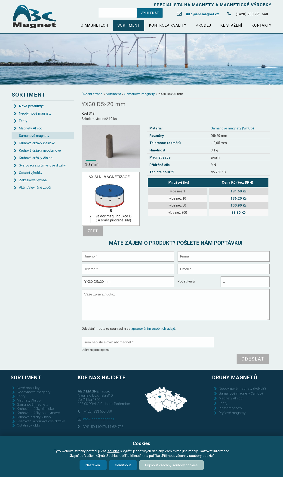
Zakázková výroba (33, 180)
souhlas (114, 451)
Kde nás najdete (102, 377)
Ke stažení (231, 25)
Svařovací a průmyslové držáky (42, 165)
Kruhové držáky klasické (37, 143)
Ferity (23, 121)
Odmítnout (123, 465)
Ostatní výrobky (30, 173)
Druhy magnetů (234, 377)
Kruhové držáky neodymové (40, 150)
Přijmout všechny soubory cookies (171, 465)
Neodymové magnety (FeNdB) (242, 388)
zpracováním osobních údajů (153, 328)
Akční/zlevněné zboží (35, 187)
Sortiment (128, 25)
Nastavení (93, 465)
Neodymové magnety (35, 113)
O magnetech (94, 25)
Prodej (203, 25)
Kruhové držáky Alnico (35, 158)
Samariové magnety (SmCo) (232, 128)
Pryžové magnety (232, 413)
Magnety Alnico (30, 128)
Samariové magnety (139, 94)
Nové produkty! (31, 106)
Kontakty (261, 25)
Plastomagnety (230, 408)
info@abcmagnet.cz (202, 14)
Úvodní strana (92, 94)
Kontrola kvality (167, 25)
